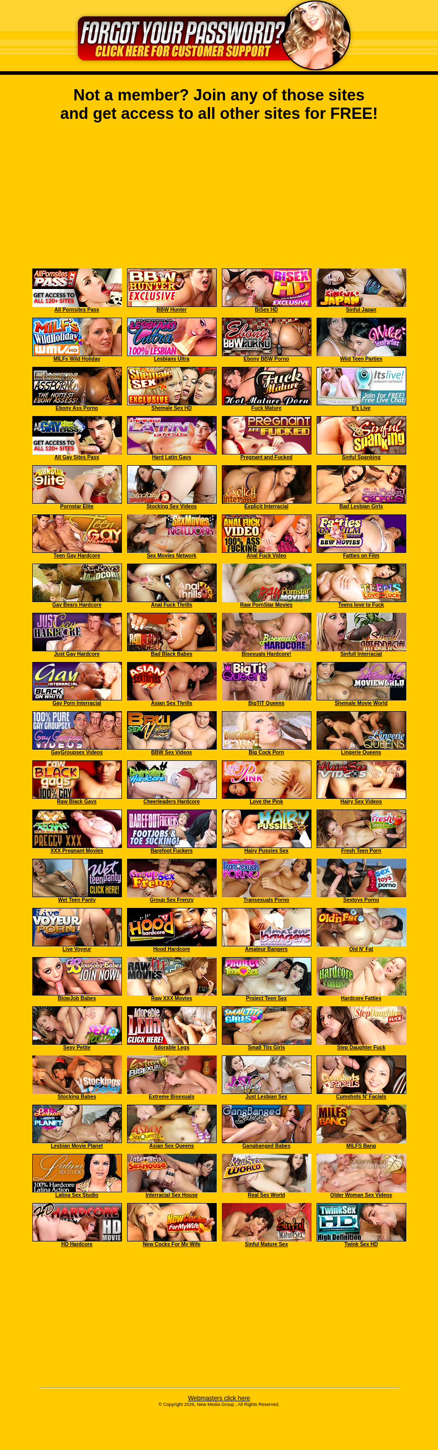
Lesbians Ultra (172, 359)
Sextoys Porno (361, 900)
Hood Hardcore (171, 949)
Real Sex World (266, 1195)
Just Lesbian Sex (266, 1097)
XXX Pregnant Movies (77, 851)
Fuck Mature (267, 408)
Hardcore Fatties (361, 998)
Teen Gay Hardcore (77, 555)
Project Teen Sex (266, 998)
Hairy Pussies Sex (266, 851)
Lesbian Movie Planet (77, 1146)
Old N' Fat (361, 949)
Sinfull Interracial (361, 654)
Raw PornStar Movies (266, 605)
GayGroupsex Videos (77, 752)
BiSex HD (266, 310)
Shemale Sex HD (172, 408)
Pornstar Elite (76, 506)
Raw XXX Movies (171, 998)
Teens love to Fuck (361, 605)
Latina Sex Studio (76, 1195)
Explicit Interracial (266, 506)
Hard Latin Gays (172, 457)
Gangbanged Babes (266, 1146)
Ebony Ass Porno (77, 408)
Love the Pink (266, 801)
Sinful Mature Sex (266, 1244)
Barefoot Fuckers (172, 851)
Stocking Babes (76, 1097)
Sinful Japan (361, 310)
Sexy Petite (76, 1047)
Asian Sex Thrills (172, 703)
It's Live (361, 408)
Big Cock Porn (266, 752)
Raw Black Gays (76, 801)
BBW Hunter (172, 310)
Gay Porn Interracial (76, 703)
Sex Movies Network (172, 555)
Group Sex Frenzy (172, 900)
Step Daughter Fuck (361, 1047)
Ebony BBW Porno (266, 359)
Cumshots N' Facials (361, 1097)
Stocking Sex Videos (172, 506)
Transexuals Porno (266, 900)
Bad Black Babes (171, 654)
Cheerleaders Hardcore (171, 801)
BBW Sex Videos (171, 752)
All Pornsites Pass (76, 310)
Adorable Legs (171, 1047)
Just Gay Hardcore (77, 654)
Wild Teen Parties (361, 359)
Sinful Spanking (361, 457)
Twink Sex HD (361, 1244)
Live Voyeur (76, 949)
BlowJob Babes (77, 998)
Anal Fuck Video (266, 555)
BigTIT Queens (266, 703)
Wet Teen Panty (77, 900)
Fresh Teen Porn (361, 851)
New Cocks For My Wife (172, 1244)
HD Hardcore (76, 1244)
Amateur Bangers (266, 949)
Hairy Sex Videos (361, 801)
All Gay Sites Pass (76, 457)
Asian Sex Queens (171, 1146)
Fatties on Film (361, 555)
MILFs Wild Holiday (76, 359)
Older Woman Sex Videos (361, 1195)
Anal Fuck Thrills (172, 605)
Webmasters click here (219, 1398)
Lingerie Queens (361, 752)
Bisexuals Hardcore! (266, 654)
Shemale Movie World (361, 703)
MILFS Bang (361, 1146)
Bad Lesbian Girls (361, 506)
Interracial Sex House (171, 1195)
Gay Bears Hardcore (76, 605)
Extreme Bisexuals (172, 1097)
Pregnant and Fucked (266, 457)
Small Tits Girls (266, 1047)
